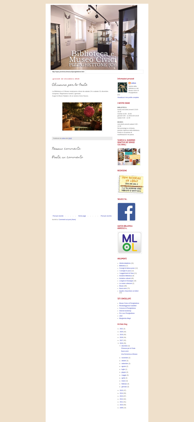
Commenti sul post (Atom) (67, 219)
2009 (121, 408)
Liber (121, 316)
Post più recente (58, 216)
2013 (121, 396)
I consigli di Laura (125, 271)
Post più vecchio (106, 216)
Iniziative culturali (125, 278)
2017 (121, 340)
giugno (123, 372)
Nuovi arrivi (123, 288)
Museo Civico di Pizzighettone (129, 303)
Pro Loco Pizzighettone (126, 313)
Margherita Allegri (125, 318)
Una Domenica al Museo (129, 354)
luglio (123, 369)
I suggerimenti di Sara (126, 273)
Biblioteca (122, 266)
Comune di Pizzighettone (127, 308)
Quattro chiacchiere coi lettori (128, 291)
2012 (121, 399)
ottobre (124, 361)
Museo (121, 286)
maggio (124, 375)
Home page (82, 216)
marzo (123, 381)
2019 (121, 334)
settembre (125, 363)
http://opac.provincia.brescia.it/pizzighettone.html (68, 72)
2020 (121, 332)
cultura (133, 83)
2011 (121, 402)
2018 (121, 337)
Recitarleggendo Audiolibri (127, 306)
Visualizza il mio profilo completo (128, 97)
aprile (123, 378)
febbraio (124, 384)
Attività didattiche (125, 263)
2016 (121, 343)
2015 (121, 390)
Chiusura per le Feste (128, 348)
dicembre (124, 346)
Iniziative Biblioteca (125, 276)
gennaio (124, 387)
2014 (121, 393)
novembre (125, 358)
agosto (123, 366)
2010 (121, 405)
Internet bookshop (125, 311)
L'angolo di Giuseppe (126, 281)
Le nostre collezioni (125, 283)
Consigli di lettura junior (127, 268)
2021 (121, 329)
